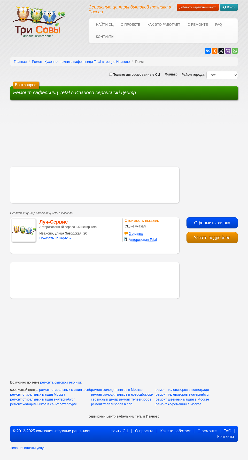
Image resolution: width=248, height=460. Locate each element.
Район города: (192, 74)
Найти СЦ (104, 24)
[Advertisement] (87, 135)
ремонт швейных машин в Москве (182, 399)
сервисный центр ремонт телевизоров (121, 399)
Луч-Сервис (53, 222)
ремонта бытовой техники (60, 382)
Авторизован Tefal (143, 240)
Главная (20, 62)
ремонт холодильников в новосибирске (122, 394)
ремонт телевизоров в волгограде (182, 390)
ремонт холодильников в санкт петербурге (43, 404)
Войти (229, 7)
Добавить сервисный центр (197, 7)
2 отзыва (136, 233)
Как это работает (163, 24)
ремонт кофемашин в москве (178, 404)
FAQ (218, 24)
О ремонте (197, 24)
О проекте (130, 24)
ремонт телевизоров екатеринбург (182, 394)
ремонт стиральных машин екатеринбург (42, 399)
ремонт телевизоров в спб (111, 404)
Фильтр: (169, 74)
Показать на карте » (55, 238)
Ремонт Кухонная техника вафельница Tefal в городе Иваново (81, 62)
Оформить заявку (212, 222)
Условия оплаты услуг (27, 448)
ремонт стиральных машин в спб (65, 390)
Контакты (105, 37)
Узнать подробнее (212, 237)
